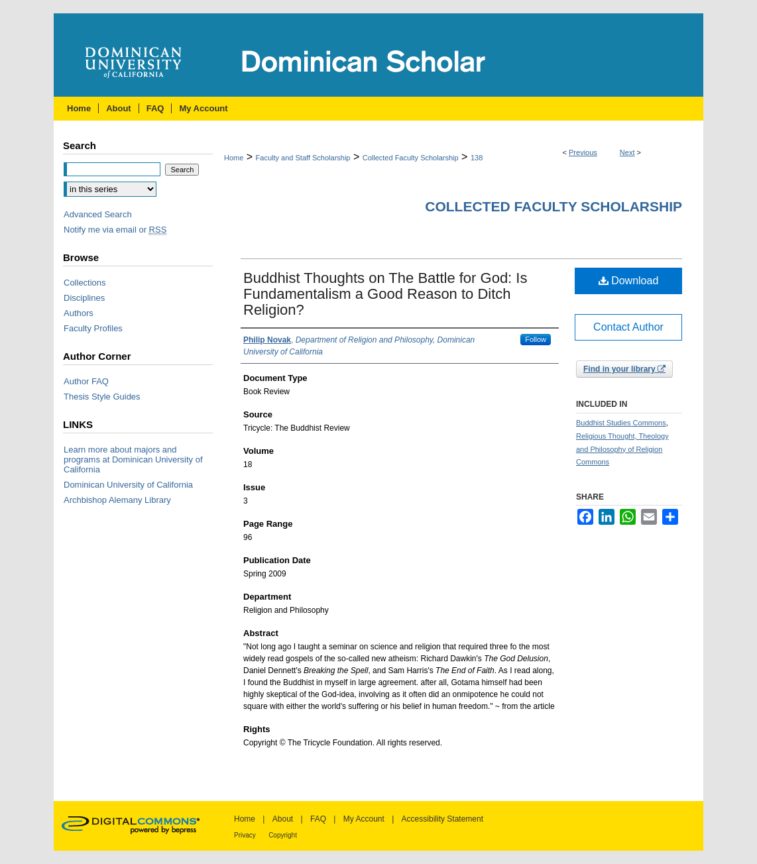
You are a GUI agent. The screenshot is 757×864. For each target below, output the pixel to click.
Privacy (245, 835)
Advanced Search (98, 214)
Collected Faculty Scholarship (411, 158)
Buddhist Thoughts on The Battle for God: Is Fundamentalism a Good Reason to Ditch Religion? (385, 294)
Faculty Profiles (93, 328)
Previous (583, 152)
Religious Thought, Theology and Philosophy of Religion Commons (622, 449)
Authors (78, 313)
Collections (85, 283)
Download (629, 280)
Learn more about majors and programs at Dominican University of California (133, 459)
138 (477, 158)
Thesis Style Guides (102, 397)
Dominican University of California (128, 485)
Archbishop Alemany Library (117, 500)
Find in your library (624, 369)
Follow (535, 339)
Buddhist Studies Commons (621, 423)
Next (627, 152)
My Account (363, 819)
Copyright (282, 835)
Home (233, 158)
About (282, 819)
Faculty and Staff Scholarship (303, 158)
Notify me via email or (115, 230)
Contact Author (628, 327)
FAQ (318, 819)
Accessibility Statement (442, 819)
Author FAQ (86, 381)
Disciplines (84, 298)
